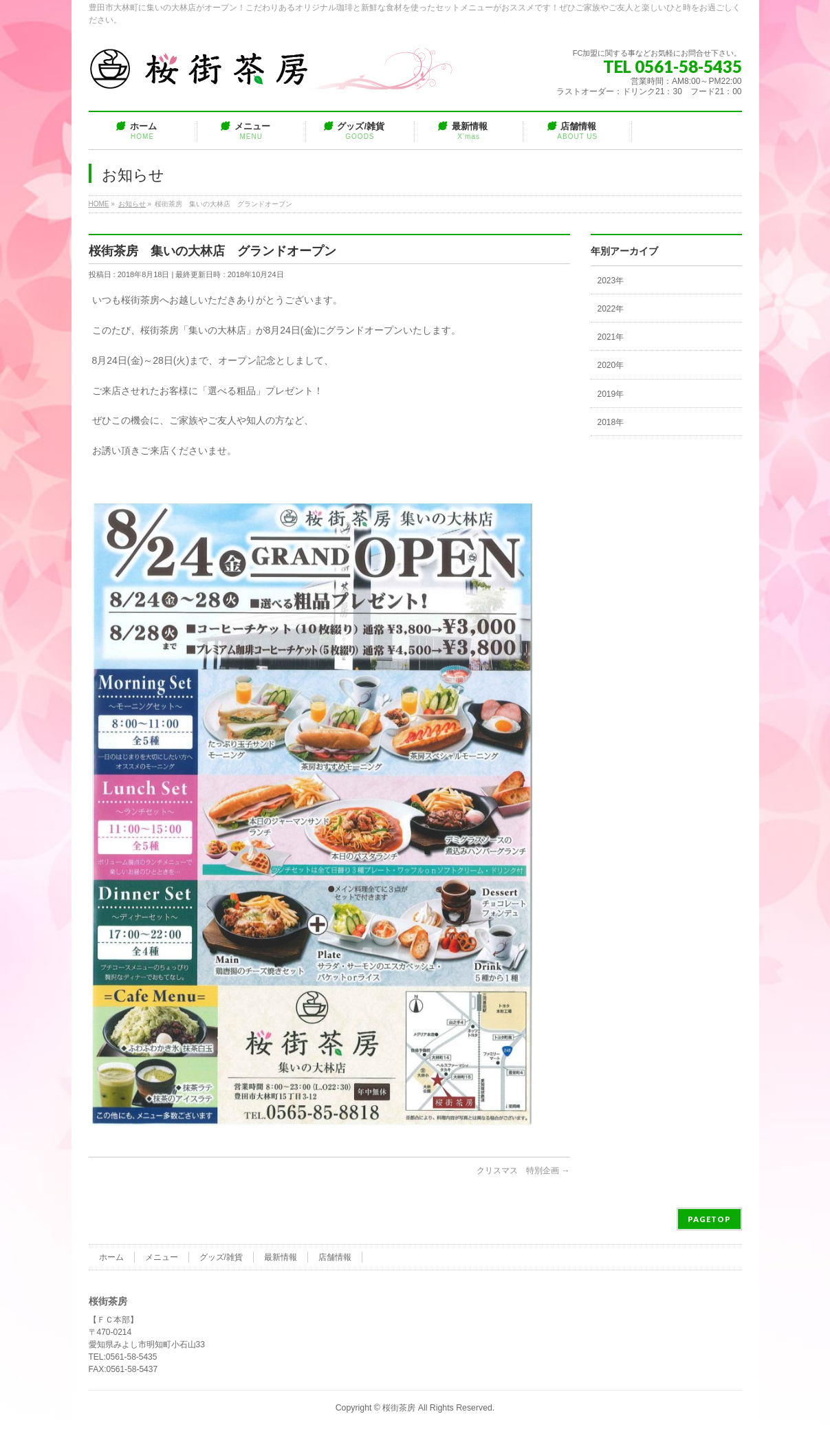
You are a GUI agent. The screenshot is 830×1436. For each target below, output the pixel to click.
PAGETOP (709, 1219)
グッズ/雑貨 (221, 1257)
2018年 (611, 422)
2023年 (611, 280)
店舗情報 (334, 1257)
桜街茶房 (398, 1408)
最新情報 (280, 1257)
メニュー (161, 1257)
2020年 (611, 365)
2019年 (611, 394)
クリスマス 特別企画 (523, 1170)
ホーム (111, 1257)
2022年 (611, 309)
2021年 (611, 337)
